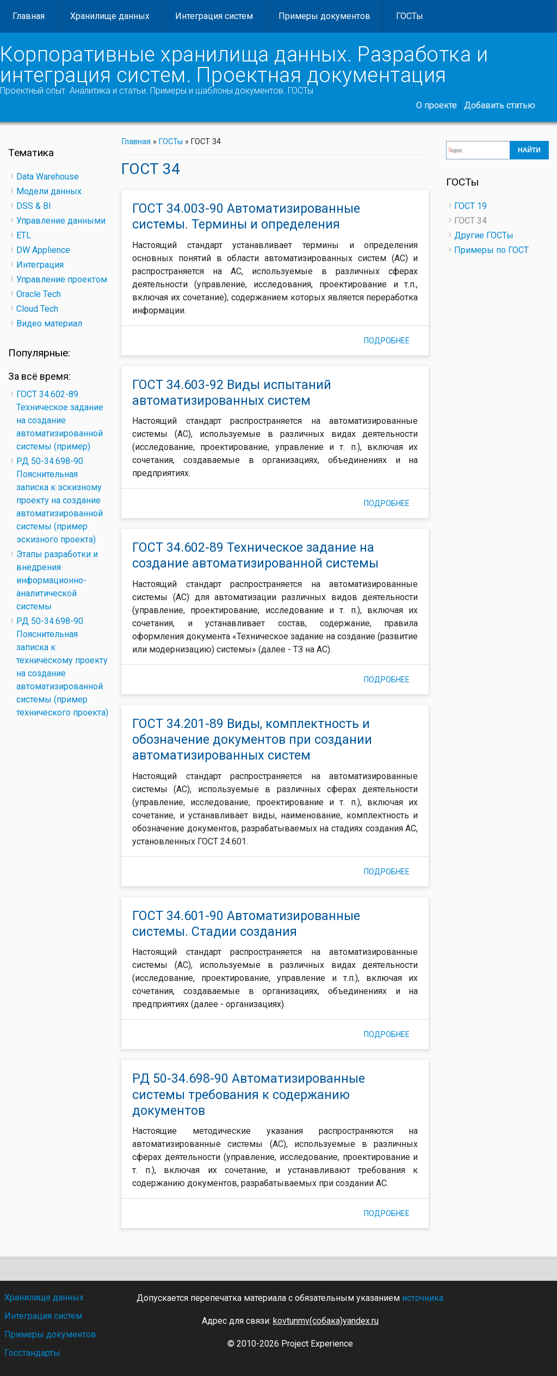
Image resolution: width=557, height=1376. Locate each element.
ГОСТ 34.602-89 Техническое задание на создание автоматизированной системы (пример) (59, 420)
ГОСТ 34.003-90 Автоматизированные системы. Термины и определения (246, 216)
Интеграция (40, 265)
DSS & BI (33, 206)
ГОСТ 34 (470, 220)
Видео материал (49, 323)
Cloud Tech (37, 309)
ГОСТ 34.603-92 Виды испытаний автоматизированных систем (231, 392)
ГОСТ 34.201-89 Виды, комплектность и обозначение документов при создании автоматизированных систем (252, 739)
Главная (29, 16)
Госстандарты (32, 1353)
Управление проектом (61, 279)
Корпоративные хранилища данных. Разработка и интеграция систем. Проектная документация (244, 64)
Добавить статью (499, 105)
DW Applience (43, 250)
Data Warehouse (47, 176)
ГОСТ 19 (470, 206)
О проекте (436, 105)
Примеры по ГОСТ (491, 250)
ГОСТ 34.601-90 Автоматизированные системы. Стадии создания (246, 923)
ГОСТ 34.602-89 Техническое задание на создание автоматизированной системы (255, 555)
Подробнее (391, 342)
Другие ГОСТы (483, 235)
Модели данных (49, 191)
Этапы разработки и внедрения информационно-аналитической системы (57, 580)
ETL (23, 235)
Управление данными (61, 220)
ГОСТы (409, 16)
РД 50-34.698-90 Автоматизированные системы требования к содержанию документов (248, 1094)
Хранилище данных (110, 16)
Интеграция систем (214, 16)
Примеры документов (324, 16)
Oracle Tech (38, 294)
